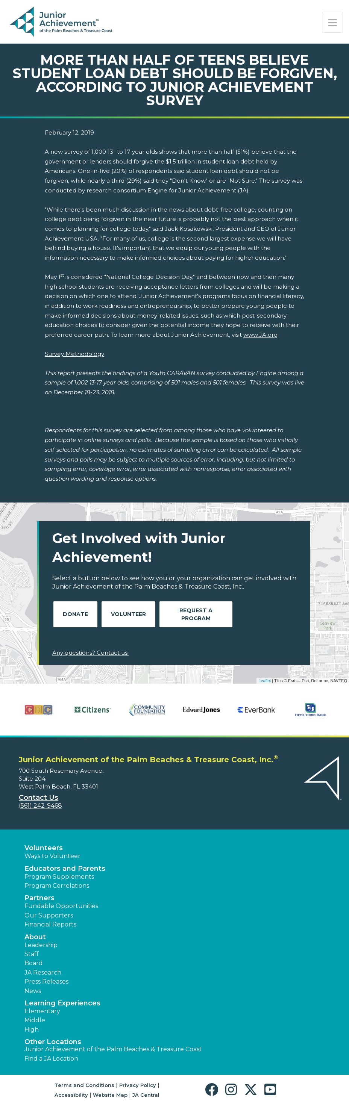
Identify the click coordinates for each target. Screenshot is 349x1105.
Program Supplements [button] (59, 876)
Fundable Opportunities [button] (61, 906)
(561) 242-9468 (40, 805)
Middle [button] (34, 1020)
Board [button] (33, 963)
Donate (75, 614)
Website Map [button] (110, 1095)
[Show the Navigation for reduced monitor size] (332, 22)
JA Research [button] (42, 972)
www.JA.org (260, 334)
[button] (213, 1090)
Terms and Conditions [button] (84, 1085)
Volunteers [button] (43, 848)
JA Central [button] (145, 1095)
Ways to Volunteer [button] (52, 856)
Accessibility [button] (71, 1095)
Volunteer (128, 614)
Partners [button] (39, 898)
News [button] (32, 990)
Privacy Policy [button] (137, 1085)
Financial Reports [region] (50, 924)
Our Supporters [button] (48, 915)
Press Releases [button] (46, 981)
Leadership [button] (41, 945)
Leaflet (264, 680)
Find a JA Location (51, 1058)
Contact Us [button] (38, 797)
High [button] (31, 1029)
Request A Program (195, 614)
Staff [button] (31, 954)
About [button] (35, 937)
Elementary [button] (42, 1011)
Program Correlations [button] (56, 885)
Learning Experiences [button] (62, 1003)
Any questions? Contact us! (90, 652)
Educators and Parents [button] (64, 868)
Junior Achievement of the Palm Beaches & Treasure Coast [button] (113, 1049)
